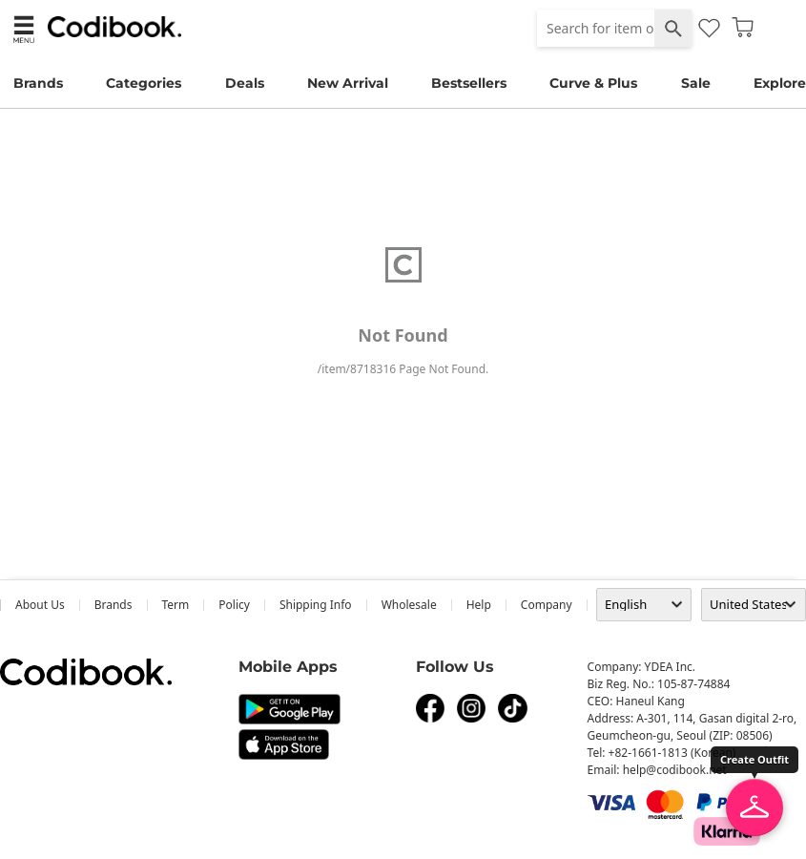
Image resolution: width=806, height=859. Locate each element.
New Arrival (347, 83)
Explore (780, 83)
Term (176, 605)
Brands (38, 83)
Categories (143, 83)
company (546, 605)
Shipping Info (315, 605)
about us (40, 605)
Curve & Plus (593, 83)
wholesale (409, 605)
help (478, 605)
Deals (244, 83)
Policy (234, 605)
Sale (696, 83)
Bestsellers (468, 83)
